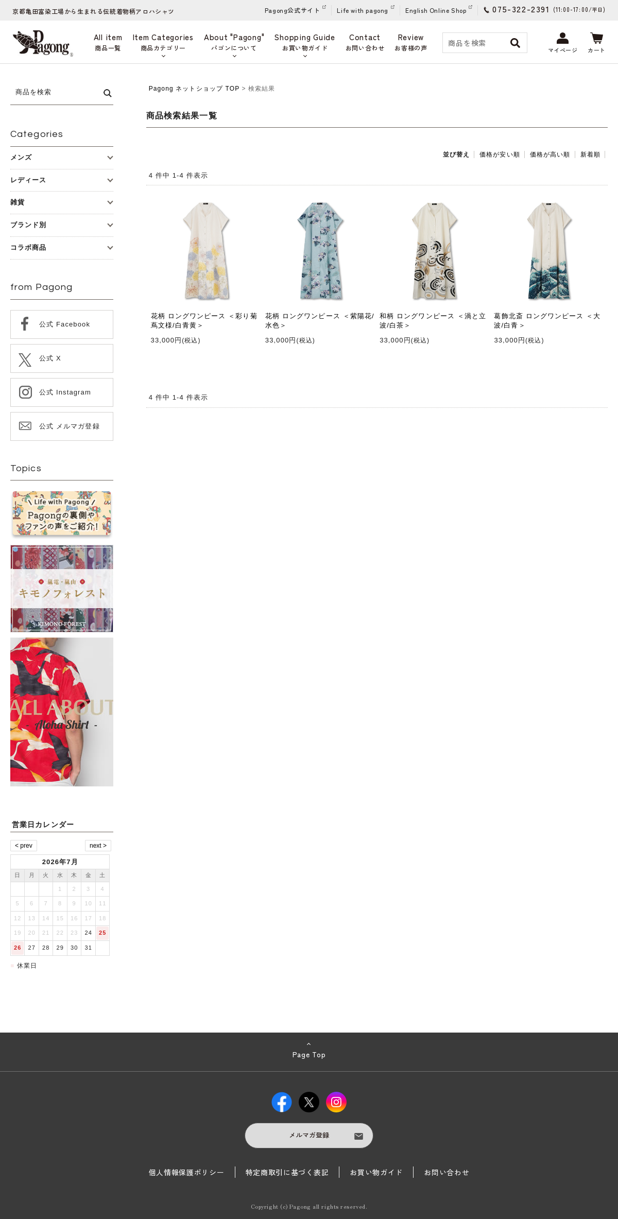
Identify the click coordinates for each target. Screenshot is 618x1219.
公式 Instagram (65, 392)
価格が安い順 (499, 154)
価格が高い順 (550, 154)
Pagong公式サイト (292, 10)
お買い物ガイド (376, 1172)
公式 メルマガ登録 (69, 426)
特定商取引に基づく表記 (287, 1172)
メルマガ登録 (309, 1135)
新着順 (590, 154)
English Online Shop (435, 10)
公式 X (50, 358)
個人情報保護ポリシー (187, 1172)
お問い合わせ (446, 1172)
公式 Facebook (64, 324)
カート (597, 43)
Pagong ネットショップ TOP (194, 88)
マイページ (563, 43)
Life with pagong (362, 10)
